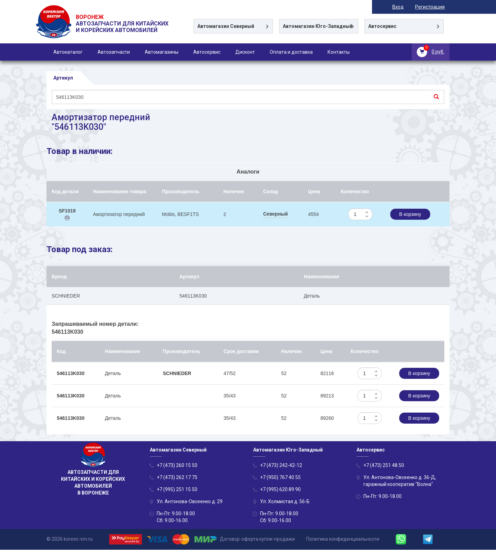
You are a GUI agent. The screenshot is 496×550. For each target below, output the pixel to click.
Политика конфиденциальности (342, 539)
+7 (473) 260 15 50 (177, 465)
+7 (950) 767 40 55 (280, 477)
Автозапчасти (113, 52)
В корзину (410, 214)
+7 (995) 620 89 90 (280, 489)
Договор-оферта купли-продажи (257, 539)
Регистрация (435, 7)
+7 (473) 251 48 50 (383, 465)
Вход (403, 7)
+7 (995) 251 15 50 (177, 489)
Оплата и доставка (291, 52)
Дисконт (245, 52)
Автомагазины (161, 52)
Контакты (339, 52)
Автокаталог (68, 52)
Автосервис (206, 52)
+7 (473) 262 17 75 (177, 477)
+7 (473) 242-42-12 (281, 465)
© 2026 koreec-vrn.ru (69, 539)
